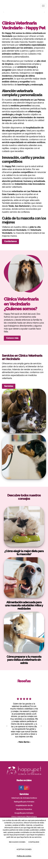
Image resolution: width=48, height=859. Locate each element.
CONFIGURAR (33, 842)
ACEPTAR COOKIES (24, 849)
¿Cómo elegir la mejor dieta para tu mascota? (24, 552)
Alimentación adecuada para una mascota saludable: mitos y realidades (24, 605)
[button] (7, 725)
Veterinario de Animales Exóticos (24, 798)
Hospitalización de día (24, 805)
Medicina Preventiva (24, 809)
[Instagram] (26, 788)
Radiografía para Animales (24, 802)
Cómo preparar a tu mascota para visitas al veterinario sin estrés (24, 660)
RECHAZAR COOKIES (17, 842)
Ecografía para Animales (24, 813)
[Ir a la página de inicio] (1, 6)
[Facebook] (21, 788)
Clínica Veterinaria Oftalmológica (24, 817)
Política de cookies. (24, 856)
